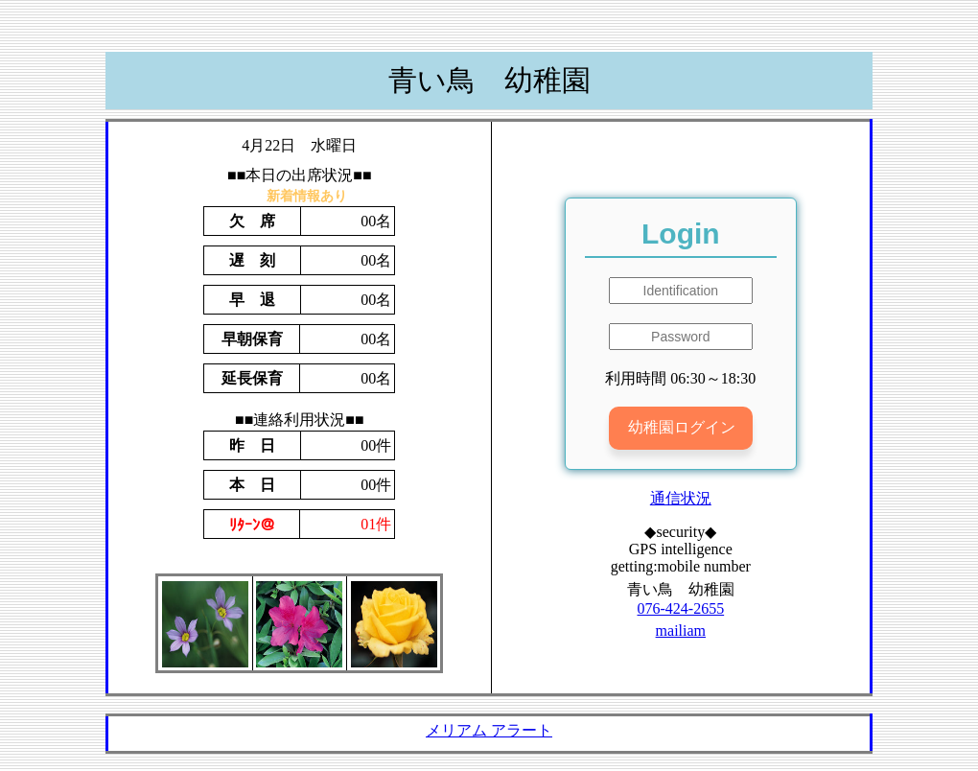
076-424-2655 (680, 608)
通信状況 (680, 498)
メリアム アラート (489, 730)
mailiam (681, 630)
